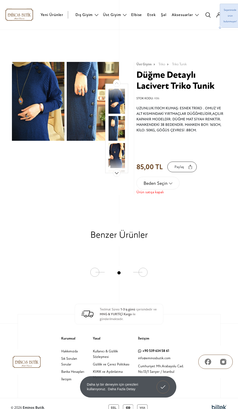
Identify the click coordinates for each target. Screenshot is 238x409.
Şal (163, 14)
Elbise (136, 14)
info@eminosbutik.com (154, 358)
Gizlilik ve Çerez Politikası (111, 364)
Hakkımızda (69, 351)
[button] (116, 173)
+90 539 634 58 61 (153, 351)
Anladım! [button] (163, 383)
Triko (164, 64)
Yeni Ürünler (52, 14)
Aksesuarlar (182, 14)
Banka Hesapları (72, 372)
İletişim (66, 379)
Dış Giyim (84, 14)
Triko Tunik (179, 64)
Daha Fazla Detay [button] (121, 389)
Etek (151, 14)
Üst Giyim (112, 14)
